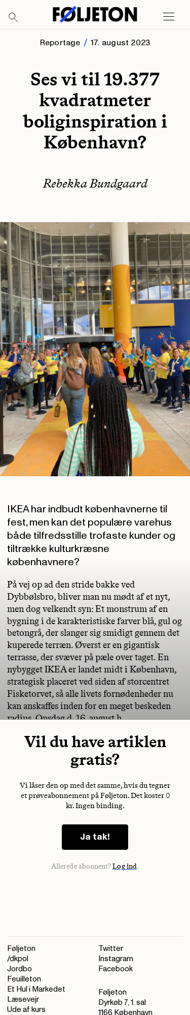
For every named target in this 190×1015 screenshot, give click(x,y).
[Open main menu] (169, 17)
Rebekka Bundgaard (95, 183)
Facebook (115, 969)
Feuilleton (24, 979)
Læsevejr (23, 999)
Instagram (115, 959)
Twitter (110, 948)
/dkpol (17, 959)
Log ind (124, 866)
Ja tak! (95, 837)
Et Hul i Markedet (36, 989)
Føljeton (21, 948)
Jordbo (19, 969)
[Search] (13, 17)
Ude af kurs (26, 1009)
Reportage (60, 42)
